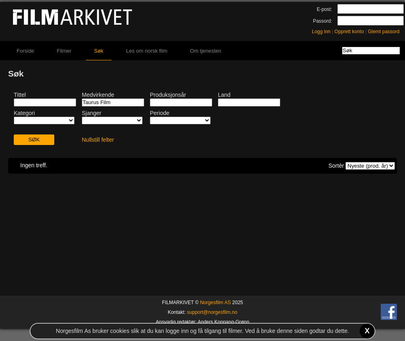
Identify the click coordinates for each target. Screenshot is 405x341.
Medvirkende (98, 95)
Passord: (322, 21)
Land (224, 95)
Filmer (64, 51)
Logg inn (321, 31)
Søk (98, 51)
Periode (159, 113)
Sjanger (91, 113)
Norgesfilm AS (215, 302)
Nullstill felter (98, 139)
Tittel (20, 95)
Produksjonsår (168, 95)
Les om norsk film (146, 51)
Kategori (24, 113)
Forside (25, 51)
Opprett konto (349, 31)
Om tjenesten (205, 51)
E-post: (324, 9)
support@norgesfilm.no (212, 312)
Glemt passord (383, 31)
